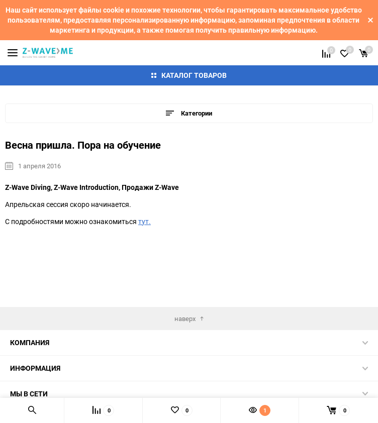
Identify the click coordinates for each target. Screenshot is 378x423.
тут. (144, 221)
